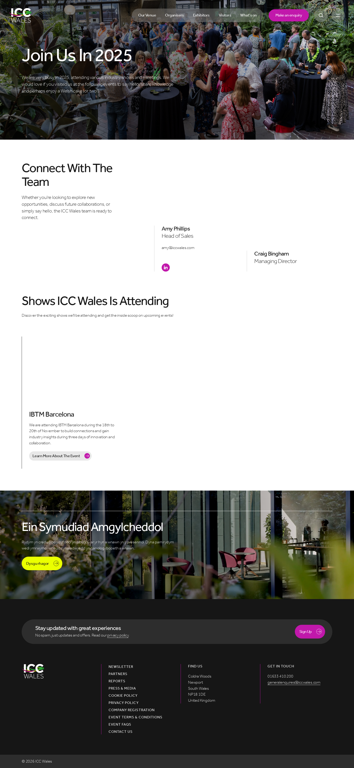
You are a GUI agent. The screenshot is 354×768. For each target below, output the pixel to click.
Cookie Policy (123, 696)
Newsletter (121, 667)
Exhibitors (201, 15)
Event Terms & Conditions (135, 717)
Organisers (174, 15)
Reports (117, 681)
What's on (248, 15)
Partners (118, 674)
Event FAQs (120, 724)
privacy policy (117, 635)
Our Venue (147, 15)
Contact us (121, 732)
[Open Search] (321, 15)
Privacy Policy (124, 703)
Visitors (225, 15)
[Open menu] (338, 15)
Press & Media (122, 688)
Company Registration (132, 710)
